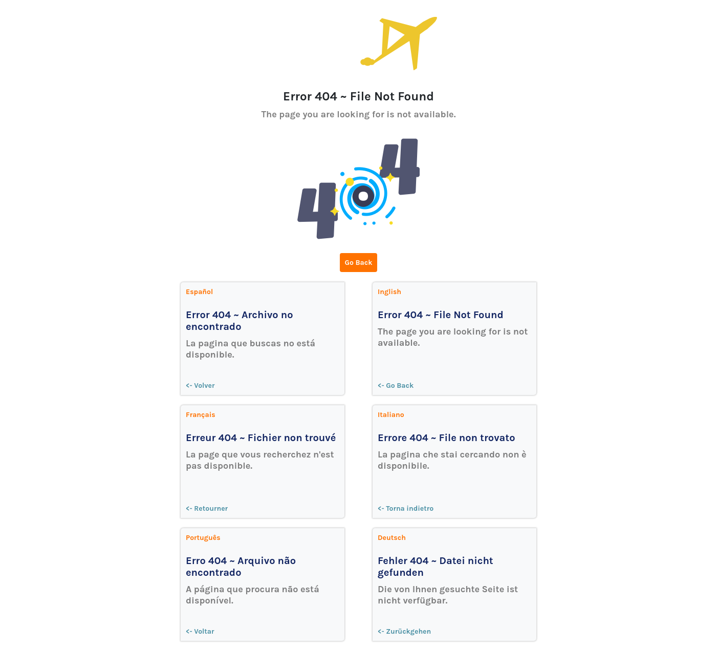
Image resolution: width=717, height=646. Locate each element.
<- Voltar (200, 631)
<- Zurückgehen (404, 631)
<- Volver (200, 385)
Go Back (359, 262)
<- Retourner (207, 508)
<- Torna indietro (405, 508)
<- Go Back (396, 385)
